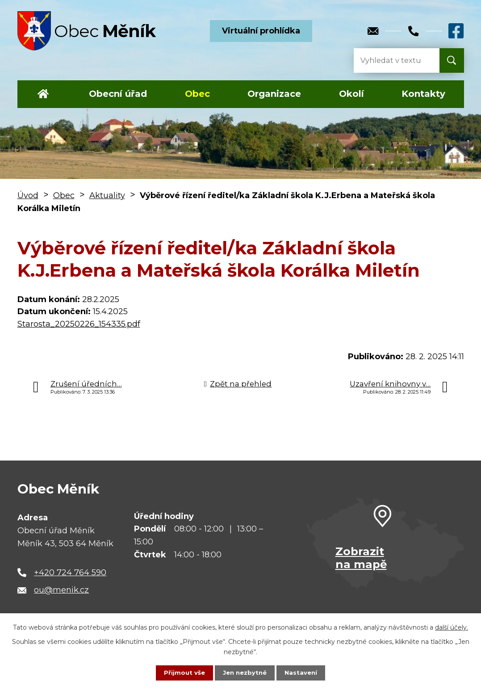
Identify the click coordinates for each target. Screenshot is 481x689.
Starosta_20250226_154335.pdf (78, 324)
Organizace (274, 93)
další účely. (451, 627)
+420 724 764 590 (70, 572)
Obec (197, 93)
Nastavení (303, 672)
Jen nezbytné (244, 672)
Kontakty (423, 93)
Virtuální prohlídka (261, 31)
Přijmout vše (182, 672)
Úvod (43, 94)
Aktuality (107, 195)
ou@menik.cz (61, 590)
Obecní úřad (118, 93)
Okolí (351, 93)
